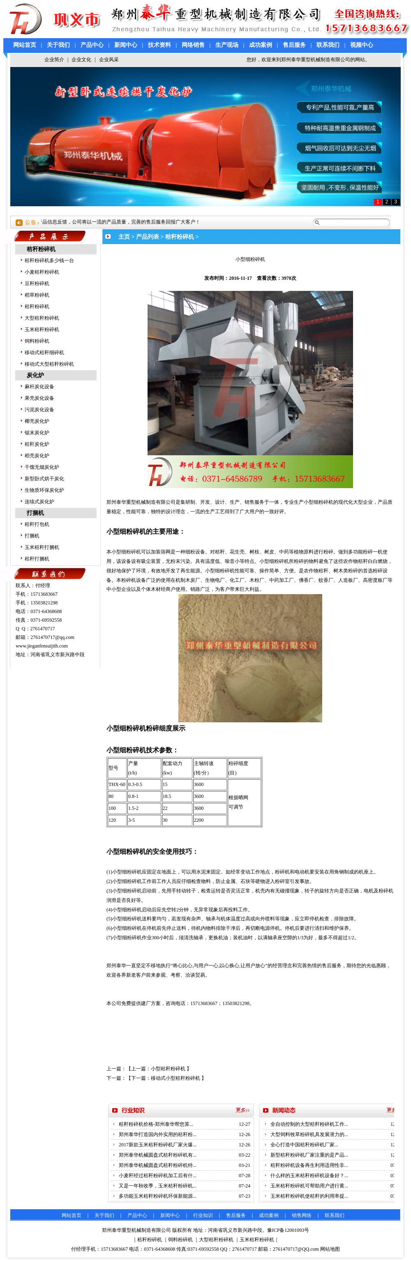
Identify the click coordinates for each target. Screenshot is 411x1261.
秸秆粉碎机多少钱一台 (49, 260)
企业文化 (81, 59)
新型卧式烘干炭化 (44, 479)
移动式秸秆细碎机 (44, 352)
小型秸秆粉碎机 (168, 1069)
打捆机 (35, 513)
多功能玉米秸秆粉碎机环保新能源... (157, 1196)
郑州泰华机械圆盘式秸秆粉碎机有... (157, 1155)
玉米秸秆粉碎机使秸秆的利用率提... (309, 1196)
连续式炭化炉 (39, 502)
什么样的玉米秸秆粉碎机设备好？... (309, 1175)
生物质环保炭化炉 (44, 490)
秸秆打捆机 (37, 559)
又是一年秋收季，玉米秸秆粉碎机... (157, 1186)
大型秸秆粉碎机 (42, 318)
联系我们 (327, 45)
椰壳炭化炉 (37, 421)
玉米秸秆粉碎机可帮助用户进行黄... (309, 1186)
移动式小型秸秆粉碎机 (175, 1078)
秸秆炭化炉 (37, 444)
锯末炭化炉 (37, 433)
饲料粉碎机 (37, 341)
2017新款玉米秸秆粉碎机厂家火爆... (157, 1145)
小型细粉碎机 (127, 872)
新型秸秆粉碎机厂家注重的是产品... (309, 1155)
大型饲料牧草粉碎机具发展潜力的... (309, 1134)
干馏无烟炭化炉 (42, 467)
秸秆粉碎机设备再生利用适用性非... (309, 1165)
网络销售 (193, 45)
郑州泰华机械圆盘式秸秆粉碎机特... (157, 1165)
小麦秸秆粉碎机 (42, 272)
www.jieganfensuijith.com (42, 646)
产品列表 (147, 237)
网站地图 (330, 1249)
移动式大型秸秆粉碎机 (49, 364)
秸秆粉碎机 (41, 249)
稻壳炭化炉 (37, 456)
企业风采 (109, 59)
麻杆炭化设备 (39, 387)
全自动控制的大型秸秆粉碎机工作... (309, 1124)
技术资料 (159, 45)
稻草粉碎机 (37, 295)
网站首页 (24, 45)
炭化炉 (35, 375)
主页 (124, 237)
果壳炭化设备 (39, 398)
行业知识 (203, 1215)
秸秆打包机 (37, 524)
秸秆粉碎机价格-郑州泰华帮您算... (156, 1124)
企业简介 (54, 59)
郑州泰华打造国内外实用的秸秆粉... (157, 1134)
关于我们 (58, 45)
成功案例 (260, 45)
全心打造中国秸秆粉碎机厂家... (304, 1145)
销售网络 (302, 1215)
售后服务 (294, 45)
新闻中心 (125, 45)
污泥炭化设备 (39, 410)
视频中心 (361, 45)
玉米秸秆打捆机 (42, 547)
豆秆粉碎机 (37, 283)
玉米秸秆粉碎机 (42, 329)
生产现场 (226, 45)
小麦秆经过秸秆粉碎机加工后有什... (157, 1175)
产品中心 (92, 45)
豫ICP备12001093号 (288, 1230)
